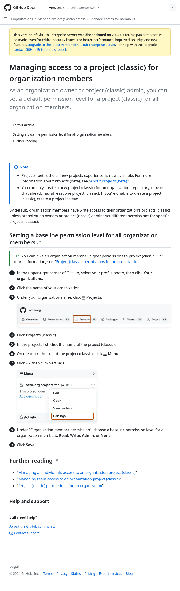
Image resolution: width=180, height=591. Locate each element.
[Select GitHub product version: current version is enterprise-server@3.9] (74, 7)
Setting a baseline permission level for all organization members (83, 238)
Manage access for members (112, 19)
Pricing (90, 573)
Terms (48, 573)
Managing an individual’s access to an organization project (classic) (77, 472)
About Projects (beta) (108, 181)
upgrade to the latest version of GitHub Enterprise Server (71, 44)
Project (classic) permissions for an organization (97, 261)
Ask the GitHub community (32, 526)
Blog (129, 573)
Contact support (24, 533)
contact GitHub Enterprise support (39, 49)
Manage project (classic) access (61, 19)
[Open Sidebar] (5, 18)
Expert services (110, 573)
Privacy (62, 573)
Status (76, 573)
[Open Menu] (172, 7)
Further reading (33, 460)
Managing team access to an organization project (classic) (69, 479)
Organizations (22, 19)
